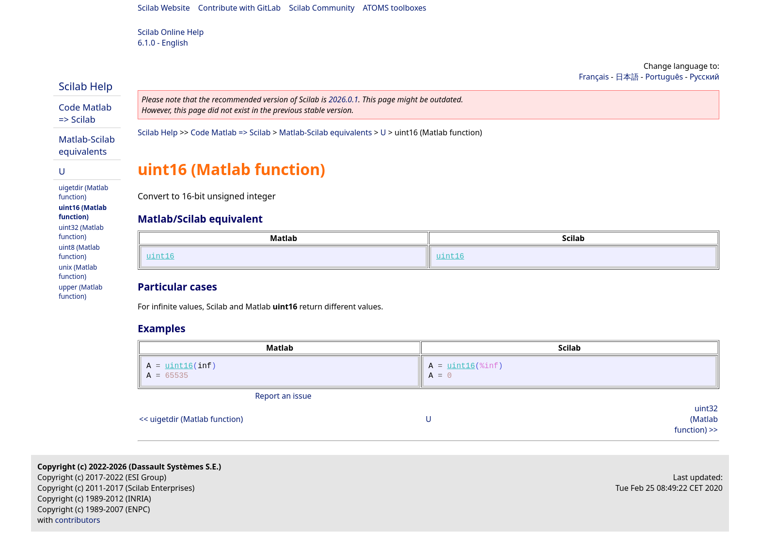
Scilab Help (85, 86)
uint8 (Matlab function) (79, 252)
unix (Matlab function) (78, 271)
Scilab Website (164, 7)
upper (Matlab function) (80, 291)
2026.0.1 (343, 99)
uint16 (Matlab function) (83, 212)
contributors (77, 520)
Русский (704, 76)
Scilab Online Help (171, 32)
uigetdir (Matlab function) (83, 192)
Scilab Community (321, 7)
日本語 (627, 76)
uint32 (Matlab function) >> (696, 419)
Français (594, 76)
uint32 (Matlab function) (81, 232)
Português (664, 76)
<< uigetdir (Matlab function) (191, 419)
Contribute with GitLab (239, 7)
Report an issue (283, 395)
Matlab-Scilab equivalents (87, 145)
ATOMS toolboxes (395, 7)
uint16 (160, 256)
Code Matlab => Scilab (85, 113)
